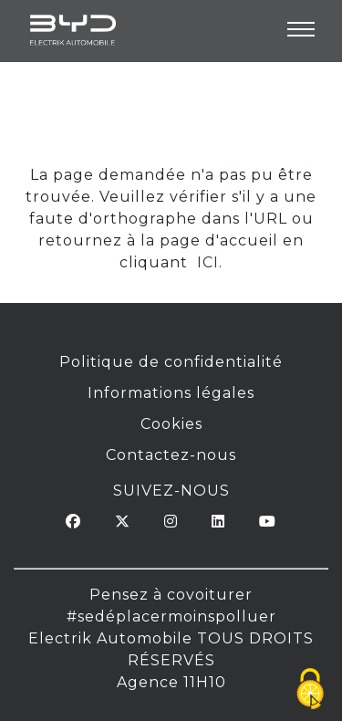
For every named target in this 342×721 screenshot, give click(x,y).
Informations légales (171, 393)
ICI (205, 262)
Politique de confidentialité (171, 362)
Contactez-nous (171, 455)
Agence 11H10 (171, 682)
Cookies (171, 424)
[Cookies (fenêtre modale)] (310, 690)
